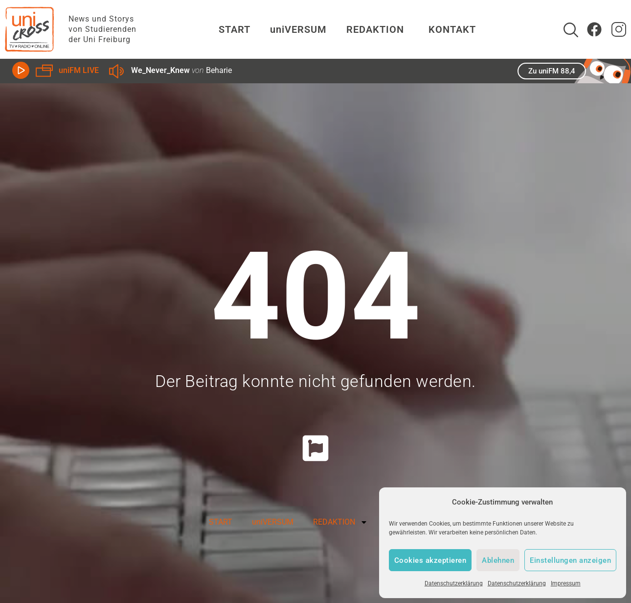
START (234, 29)
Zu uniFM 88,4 (551, 71)
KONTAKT (452, 29)
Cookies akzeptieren (430, 560)
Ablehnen (498, 560)
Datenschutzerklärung (454, 583)
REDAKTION (377, 29)
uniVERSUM (298, 29)
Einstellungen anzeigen (570, 560)
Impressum (566, 583)
